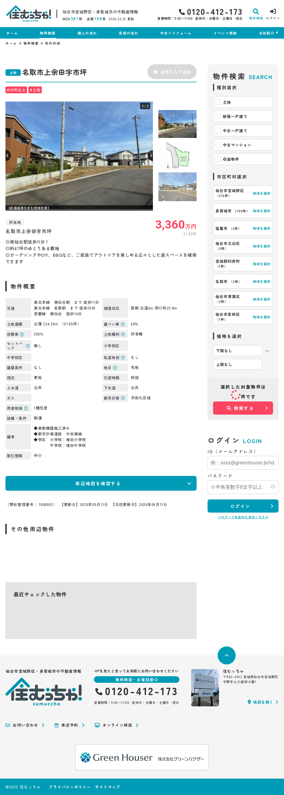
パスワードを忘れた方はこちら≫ (243, 516)
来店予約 (66, 725)
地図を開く (260, 702)
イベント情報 (225, 33)
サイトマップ (107, 787)
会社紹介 (266, 33)
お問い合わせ (21, 725)
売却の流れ (128, 33)
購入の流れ (87, 33)
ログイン (240, 506)
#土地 (35, 89)
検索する (240, 408)
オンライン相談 (113, 725)
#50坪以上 (16, 89)
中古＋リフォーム (175, 33)
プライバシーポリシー (70, 787)
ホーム (12, 33)
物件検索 (47, 33)
